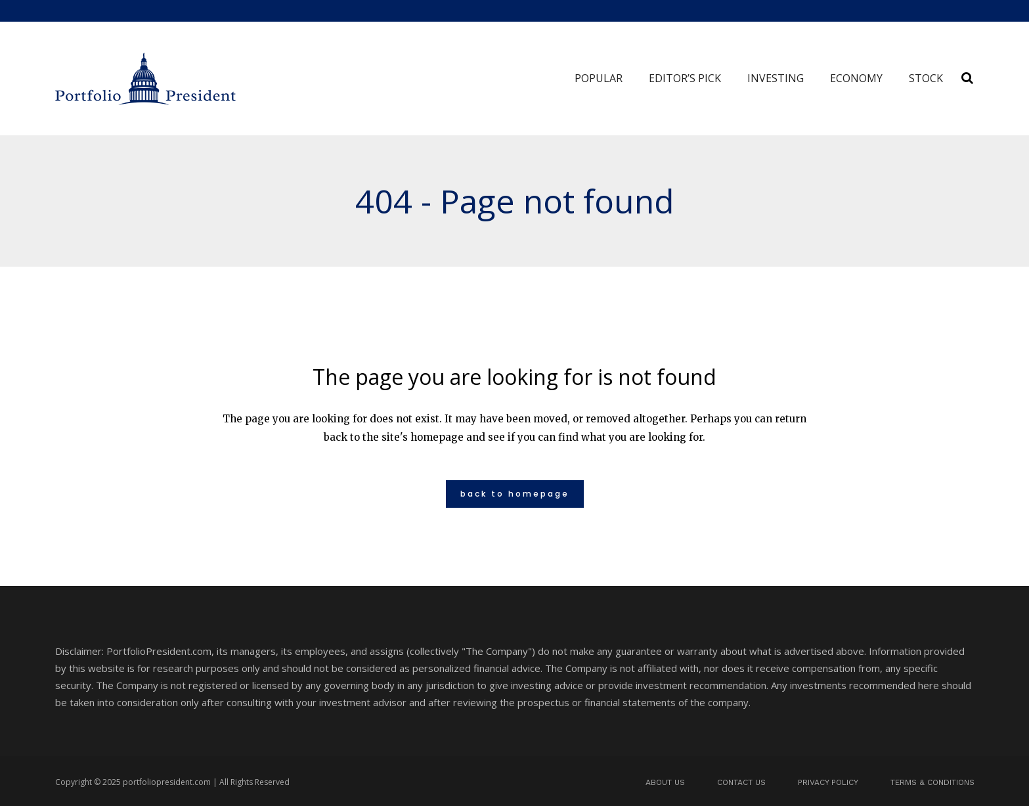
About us (665, 782)
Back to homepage (514, 493)
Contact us (741, 782)
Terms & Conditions (932, 782)
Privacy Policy (828, 782)
